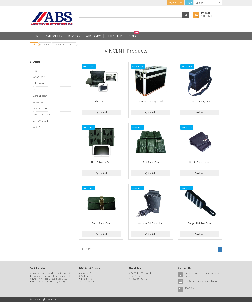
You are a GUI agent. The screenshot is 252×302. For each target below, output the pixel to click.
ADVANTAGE (39, 102)
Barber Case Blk (101, 101)
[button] (185, 15)
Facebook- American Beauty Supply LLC (51, 275)
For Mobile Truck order (142, 273)
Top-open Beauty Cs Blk (151, 101)
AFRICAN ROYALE (41, 114)
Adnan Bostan (40, 95)
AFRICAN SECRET (41, 120)
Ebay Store (86, 278)
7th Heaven (39, 83)
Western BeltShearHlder (150, 223)
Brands (45, 44)
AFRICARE (38, 126)
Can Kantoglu (137, 275)
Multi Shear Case (151, 162)
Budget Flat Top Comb (200, 223)
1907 (35, 70)
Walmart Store (88, 275)
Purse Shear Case (101, 223)
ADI (35, 89)
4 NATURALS (39, 77)
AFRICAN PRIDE (40, 108)
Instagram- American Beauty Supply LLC (51, 273)
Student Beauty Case (200, 101)
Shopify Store (88, 281)
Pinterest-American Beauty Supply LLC (50, 281)
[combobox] (205, 2)
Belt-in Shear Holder (200, 162)
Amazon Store (88, 273)
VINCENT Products (64, 44)
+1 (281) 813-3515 (139, 278)
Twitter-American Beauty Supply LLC (49, 278)
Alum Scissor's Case (101, 162)
